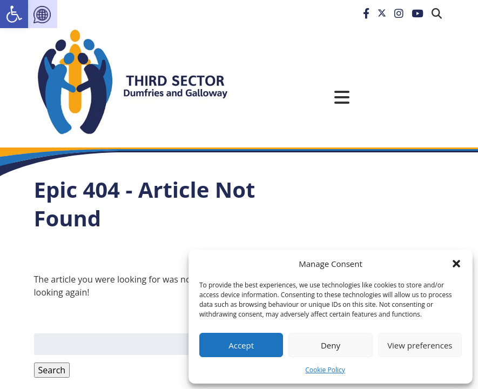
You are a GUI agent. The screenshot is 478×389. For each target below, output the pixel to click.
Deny (330, 345)
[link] (14, 14)
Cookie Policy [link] (325, 369)
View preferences (419, 345)
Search (52, 370)
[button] (456, 263)
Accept (241, 345)
